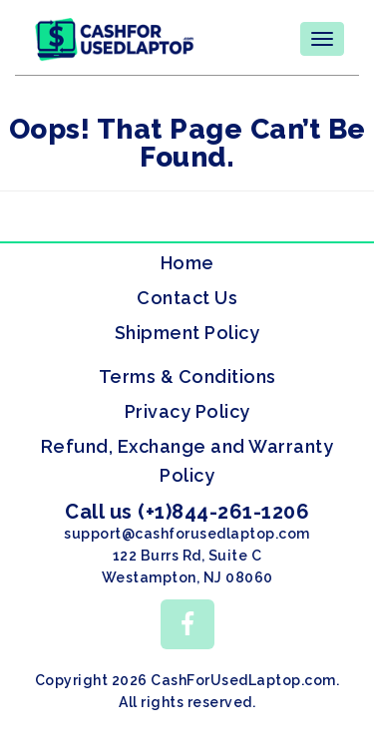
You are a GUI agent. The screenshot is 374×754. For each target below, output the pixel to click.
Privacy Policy (187, 411)
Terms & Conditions (187, 376)
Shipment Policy (187, 332)
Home (187, 262)
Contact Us (187, 297)
